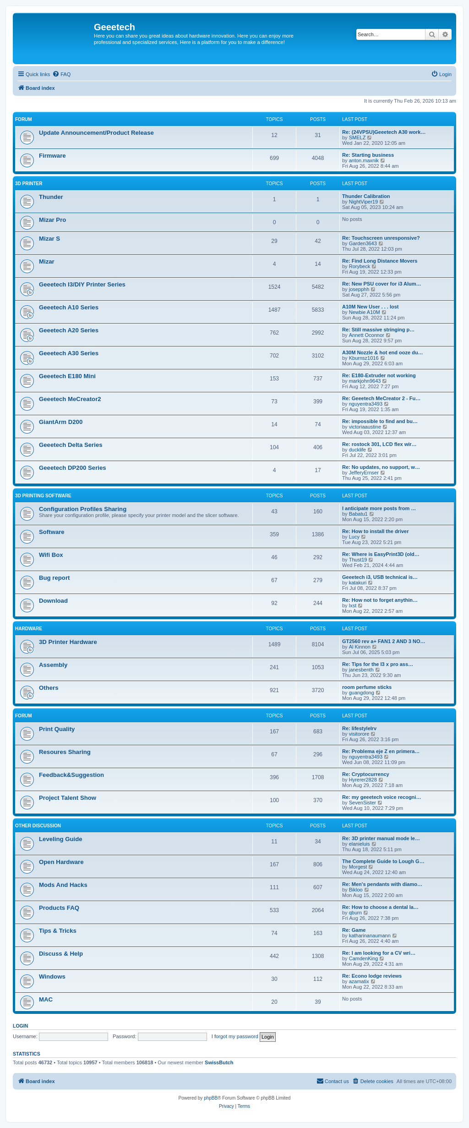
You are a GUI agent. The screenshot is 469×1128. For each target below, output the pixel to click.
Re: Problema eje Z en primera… (381, 751)
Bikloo (356, 889)
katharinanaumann (370, 935)
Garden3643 (363, 243)
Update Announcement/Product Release (96, 132)
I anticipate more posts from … (379, 508)
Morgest (358, 866)
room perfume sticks (367, 687)
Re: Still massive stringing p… (378, 329)
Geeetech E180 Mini (67, 376)
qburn (355, 912)
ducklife (357, 449)
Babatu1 (358, 514)
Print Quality (57, 729)
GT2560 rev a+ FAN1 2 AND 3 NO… (383, 641)
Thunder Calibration (366, 196)
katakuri (358, 582)
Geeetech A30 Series (68, 353)
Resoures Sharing (65, 751)
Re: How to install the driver (375, 531)
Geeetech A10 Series (68, 307)
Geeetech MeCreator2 (70, 399)
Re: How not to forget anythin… (380, 600)
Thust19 (358, 559)
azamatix (359, 981)
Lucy (354, 536)
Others (49, 687)
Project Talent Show (67, 797)
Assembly (53, 664)
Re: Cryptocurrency (365, 774)
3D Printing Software (43, 495)
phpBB (211, 1097)
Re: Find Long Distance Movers (379, 261)
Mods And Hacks (63, 884)
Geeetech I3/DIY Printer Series (82, 284)
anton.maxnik (364, 160)
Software (52, 531)
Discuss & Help (61, 953)
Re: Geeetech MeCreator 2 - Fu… (381, 398)
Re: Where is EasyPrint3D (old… (381, 554)
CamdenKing (363, 958)
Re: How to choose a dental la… (380, 907)
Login (20, 1026)
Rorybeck (359, 266)
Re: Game (353, 930)
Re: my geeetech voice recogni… (381, 797)
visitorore (359, 734)
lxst (353, 605)
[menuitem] (61, 74)
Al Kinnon (360, 646)
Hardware (28, 628)
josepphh (359, 289)
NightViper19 (363, 201)
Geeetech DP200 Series (72, 467)
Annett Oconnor (366, 335)
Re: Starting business (368, 155)
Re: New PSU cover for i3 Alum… (381, 283)
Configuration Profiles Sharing (82, 509)
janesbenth (361, 669)
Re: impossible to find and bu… (380, 421)
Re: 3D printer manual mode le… (381, 838)
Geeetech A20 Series (68, 330)
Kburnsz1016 (364, 358)
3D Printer (28, 183)
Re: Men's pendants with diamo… (382, 884)
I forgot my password (235, 1036)
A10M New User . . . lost (370, 306)
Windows (52, 976)
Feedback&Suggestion (71, 774)
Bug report (54, 577)
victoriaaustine (365, 426)
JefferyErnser (364, 472)
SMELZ (357, 137)
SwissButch (219, 1062)
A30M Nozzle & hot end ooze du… (382, 352)
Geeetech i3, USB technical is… (380, 577)
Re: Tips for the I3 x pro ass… (377, 664)
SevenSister (362, 802)
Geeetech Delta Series (71, 444)
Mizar (47, 261)
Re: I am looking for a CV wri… (378, 953)
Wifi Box (51, 554)
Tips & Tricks (57, 930)
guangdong (361, 692)
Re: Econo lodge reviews (372, 976)
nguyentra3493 (365, 404)
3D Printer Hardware (68, 641)
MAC (46, 999)
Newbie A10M (364, 312)
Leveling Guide (60, 839)
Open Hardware (61, 861)
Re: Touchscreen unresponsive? (381, 238)
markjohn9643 (365, 381)
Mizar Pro (52, 219)
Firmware (52, 155)
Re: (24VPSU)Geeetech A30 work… (383, 132)
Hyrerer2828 (363, 779)
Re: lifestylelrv (359, 728)
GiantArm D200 (60, 421)
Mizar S (49, 238)
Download (53, 600)
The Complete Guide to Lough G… (383, 861)
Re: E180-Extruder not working (379, 375)
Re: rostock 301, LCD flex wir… (379, 444)
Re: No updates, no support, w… (381, 467)
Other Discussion (38, 825)
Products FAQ (59, 907)
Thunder (51, 196)
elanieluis (359, 844)
